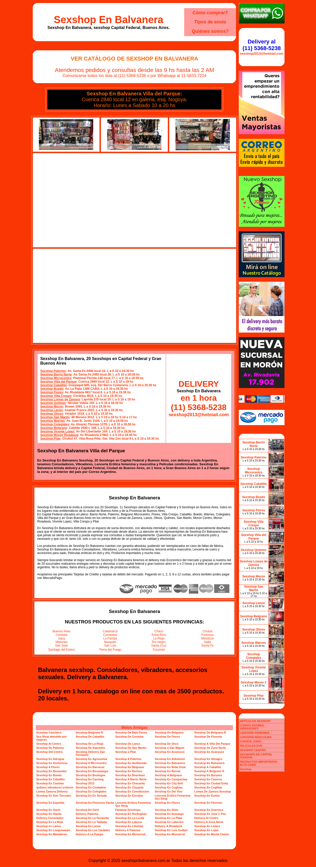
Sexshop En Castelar (50, 783)
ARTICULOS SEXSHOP (255, 721)
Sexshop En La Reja (49, 822)
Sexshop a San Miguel (169, 747)
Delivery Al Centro (206, 817)
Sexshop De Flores (167, 736)
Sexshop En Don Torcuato (53, 795)
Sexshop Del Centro (49, 751)
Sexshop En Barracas (90, 767)
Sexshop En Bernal (167, 771)
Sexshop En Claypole (129, 787)
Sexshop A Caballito (207, 767)
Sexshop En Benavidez (51, 771)
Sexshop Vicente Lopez (57, 431)
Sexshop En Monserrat (130, 834)
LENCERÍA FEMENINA (254, 732)
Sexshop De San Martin (130, 747)
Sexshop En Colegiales (91, 791)
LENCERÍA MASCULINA (256, 737)
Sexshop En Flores (167, 802)
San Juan (61, 645)
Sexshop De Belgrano (169, 732)
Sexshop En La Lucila (129, 817)
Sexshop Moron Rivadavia (59, 435)
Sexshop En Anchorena (51, 763)
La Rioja (158, 638)
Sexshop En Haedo (48, 813)
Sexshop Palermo (53, 371)
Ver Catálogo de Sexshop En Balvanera (134, 58)
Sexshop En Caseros (208, 779)
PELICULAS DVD (251, 745)
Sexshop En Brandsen (130, 775)
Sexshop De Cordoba (129, 736)
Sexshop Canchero (48, 732)
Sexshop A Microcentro (91, 763)
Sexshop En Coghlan (169, 787)
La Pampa (110, 638)
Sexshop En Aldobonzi (170, 758)
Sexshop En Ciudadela (91, 787)
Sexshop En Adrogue (50, 758)
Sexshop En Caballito (50, 779)
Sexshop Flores (51, 392)
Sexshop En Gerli (87, 809)
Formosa (207, 635)
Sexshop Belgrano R (89, 732)
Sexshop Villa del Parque (58, 381)
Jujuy (61, 638)
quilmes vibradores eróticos (54, 787)
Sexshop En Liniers (207, 826)
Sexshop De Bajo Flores (131, 732)
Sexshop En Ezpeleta (50, 802)
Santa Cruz (158, 645)
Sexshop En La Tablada (91, 822)
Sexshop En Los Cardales (93, 830)
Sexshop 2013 (85, 783)
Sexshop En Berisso (128, 771)
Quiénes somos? (210, 31)
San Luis (110, 645)
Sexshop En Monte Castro (211, 834)
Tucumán (158, 649)
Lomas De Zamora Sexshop (212, 791)
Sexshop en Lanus (48, 826)
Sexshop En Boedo (48, 775)
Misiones (62, 642)
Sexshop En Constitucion (132, 791)
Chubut (207, 631)
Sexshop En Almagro (208, 758)
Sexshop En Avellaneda (131, 763)
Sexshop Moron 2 (253, 682)
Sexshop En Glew (166, 809)
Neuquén (110, 642)
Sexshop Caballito (53, 385)
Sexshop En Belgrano (129, 767)
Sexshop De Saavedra (90, 747)
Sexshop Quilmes (53, 403)
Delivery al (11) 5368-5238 (262, 44)
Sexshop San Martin (54, 417)
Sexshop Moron (51, 406)
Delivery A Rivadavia (168, 826)
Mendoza (207, 638)
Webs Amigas (134, 727)
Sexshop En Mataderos (51, 834)
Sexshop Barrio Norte (55, 374)
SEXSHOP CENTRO (253, 750)
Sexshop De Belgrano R (210, 732)
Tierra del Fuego (110, 649)
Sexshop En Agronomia (91, 758)
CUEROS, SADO (250, 741)
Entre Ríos (159, 635)
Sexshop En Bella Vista (170, 767)
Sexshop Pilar (50, 438)
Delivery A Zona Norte (208, 822)
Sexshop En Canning (90, 779)
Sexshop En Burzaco (208, 775)
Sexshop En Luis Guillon (171, 830)
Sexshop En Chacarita (130, 783)
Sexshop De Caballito (90, 736)
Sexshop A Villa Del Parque (212, 743)
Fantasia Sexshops (128, 809)
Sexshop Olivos (51, 413)
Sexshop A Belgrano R (209, 771)
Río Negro (159, 642)
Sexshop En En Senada (91, 795)
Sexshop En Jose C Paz (210, 813)
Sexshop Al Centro (48, 743)
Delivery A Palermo (127, 830)
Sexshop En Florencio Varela (95, 802)
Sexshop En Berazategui (92, 771)
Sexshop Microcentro (55, 378)
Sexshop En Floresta (208, 802)
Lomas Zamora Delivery (52, 791)
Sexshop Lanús (51, 410)
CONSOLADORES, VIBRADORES (252, 727)
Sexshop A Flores (47, 767)
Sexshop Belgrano (53, 428)
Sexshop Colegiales (54, 424)
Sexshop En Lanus (88, 826)
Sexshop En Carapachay (171, 779)
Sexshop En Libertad (129, 826)
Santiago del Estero (61, 649)
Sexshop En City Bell (169, 783)
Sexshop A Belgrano (168, 775)
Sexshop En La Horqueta (92, 817)
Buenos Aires (62, 631)
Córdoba (61, 635)
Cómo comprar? (210, 12)
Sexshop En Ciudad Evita (211, 783)
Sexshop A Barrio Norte (131, 779)
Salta (207, 642)
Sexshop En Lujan (206, 830)
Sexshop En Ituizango (169, 813)
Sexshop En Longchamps (53, 830)
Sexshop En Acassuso (170, 751)
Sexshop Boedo (51, 389)
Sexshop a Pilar (125, 751)
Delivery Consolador (49, 817)
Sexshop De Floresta (208, 736)
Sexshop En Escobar (129, 795)
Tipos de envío (210, 21)
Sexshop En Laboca (128, 822)
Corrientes (110, 635)
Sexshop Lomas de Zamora (60, 399)
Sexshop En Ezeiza (207, 795)
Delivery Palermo (87, 813)
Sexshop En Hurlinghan (131, 813)
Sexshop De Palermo (50, 747)
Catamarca (110, 631)
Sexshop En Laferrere (169, 822)
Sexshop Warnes (52, 421)
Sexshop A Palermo (128, 758)
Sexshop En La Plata (168, 817)
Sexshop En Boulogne (90, 775)
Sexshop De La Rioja (89, 743)
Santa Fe (207, 645)
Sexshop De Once (167, 743)
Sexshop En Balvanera (108, 19)
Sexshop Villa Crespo (55, 396)
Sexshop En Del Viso (168, 791)
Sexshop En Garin (48, 809)
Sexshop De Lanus (127, 743)
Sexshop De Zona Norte (210, 747)
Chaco (158, 631)
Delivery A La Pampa (89, 834)
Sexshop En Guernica (208, 809)
